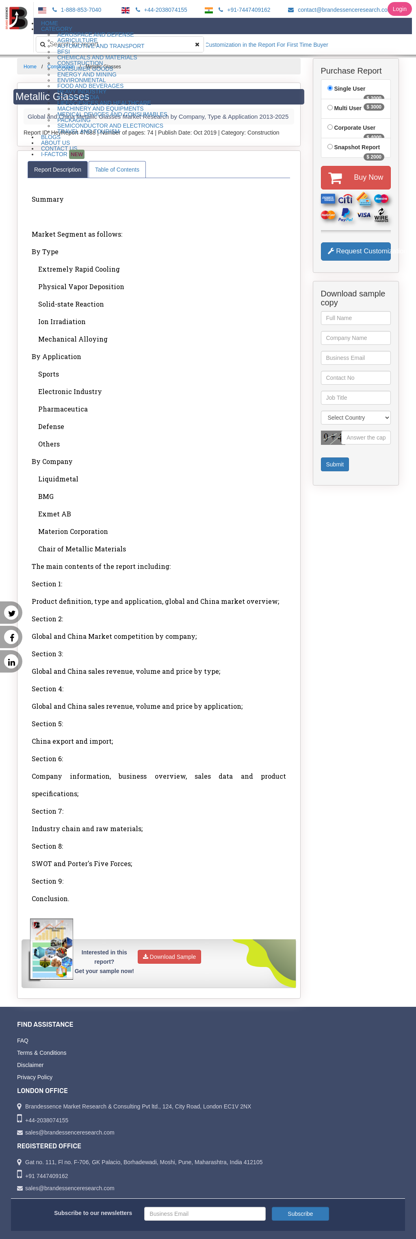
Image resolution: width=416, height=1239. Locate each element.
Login (400, 9)
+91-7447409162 (243, 10)
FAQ (22, 1040)
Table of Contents (117, 169)
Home (30, 67)
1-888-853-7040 (76, 10)
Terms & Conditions (41, 1053)
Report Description (57, 169)
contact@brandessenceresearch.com (339, 9)
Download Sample (169, 957)
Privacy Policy (34, 1077)
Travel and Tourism (88, 131)
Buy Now (355, 177)
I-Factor (62, 154)
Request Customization (359, 251)
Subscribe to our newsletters (93, 1213)
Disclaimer (30, 1065)
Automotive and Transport (101, 46)
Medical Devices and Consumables (112, 114)
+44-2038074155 (160, 10)
